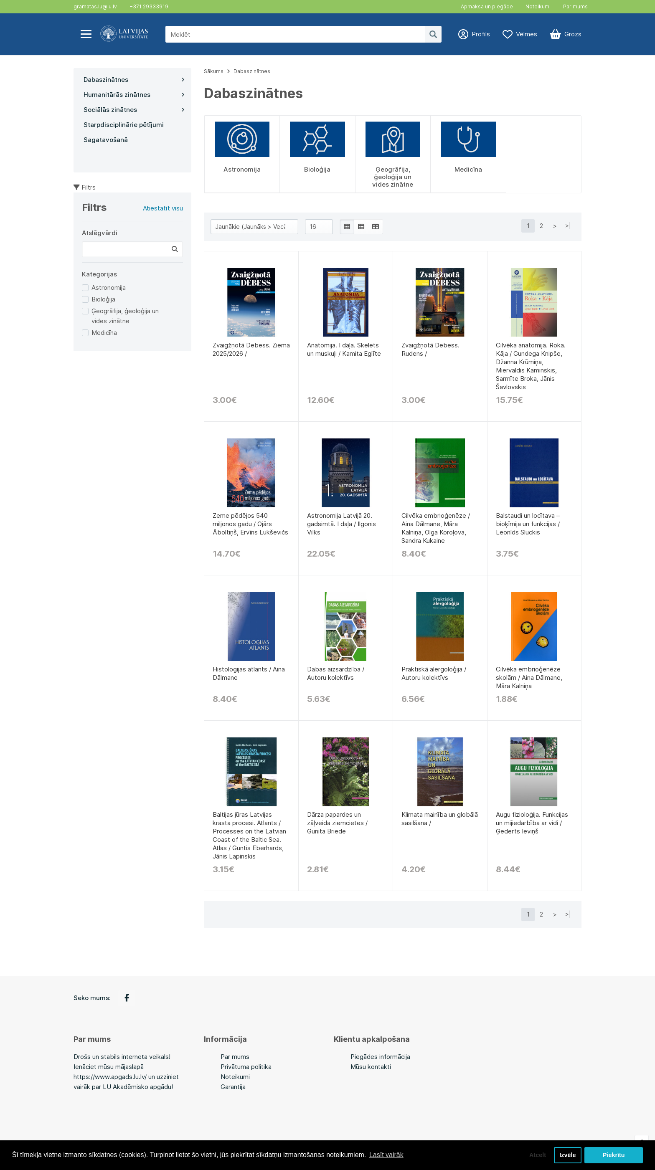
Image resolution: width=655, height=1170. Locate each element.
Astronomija (108, 287)
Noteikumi (538, 6)
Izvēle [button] (567, 1155)
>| (568, 225)
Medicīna (104, 333)
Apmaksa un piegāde (487, 6)
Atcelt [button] (537, 1155)
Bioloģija (103, 299)
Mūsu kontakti (370, 1067)
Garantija (233, 1087)
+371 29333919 (148, 6)
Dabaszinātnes (252, 71)
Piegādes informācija (380, 1057)
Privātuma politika (246, 1067)
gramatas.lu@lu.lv (95, 6)
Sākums (213, 71)
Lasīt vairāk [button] (386, 1154)
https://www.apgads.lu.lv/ (110, 1077)
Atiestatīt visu (163, 208)
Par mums (575, 6)
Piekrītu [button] (614, 1155)
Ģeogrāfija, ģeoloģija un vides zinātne (125, 316)
